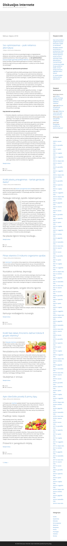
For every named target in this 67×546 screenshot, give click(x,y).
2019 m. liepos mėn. (58, 359)
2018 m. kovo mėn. (58, 416)
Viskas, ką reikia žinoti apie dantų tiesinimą (58, 113)
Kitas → (7, 462)
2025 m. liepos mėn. (58, 161)
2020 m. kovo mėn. (58, 329)
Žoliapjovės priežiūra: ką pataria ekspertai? (58, 126)
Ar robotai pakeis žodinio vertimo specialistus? (58, 77)
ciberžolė (14, 403)
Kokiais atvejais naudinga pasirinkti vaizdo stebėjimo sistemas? (58, 99)
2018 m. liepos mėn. (58, 402)
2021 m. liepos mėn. (58, 271)
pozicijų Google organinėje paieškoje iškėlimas (16, 59)
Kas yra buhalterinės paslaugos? (58, 107)
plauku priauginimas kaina (23, 188)
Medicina (55, 525)
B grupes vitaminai (11, 342)
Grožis (5, 245)
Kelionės (55, 521)
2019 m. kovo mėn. (58, 372)
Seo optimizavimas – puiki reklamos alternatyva (19, 46)
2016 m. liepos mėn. (58, 489)
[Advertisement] (33, 21)
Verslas (5, 169)
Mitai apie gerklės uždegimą (58, 118)
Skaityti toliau (6, 163)
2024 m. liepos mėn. (58, 175)
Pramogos (56, 531)
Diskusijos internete (18, 5)
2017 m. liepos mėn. (58, 446)
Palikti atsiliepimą (8, 170)
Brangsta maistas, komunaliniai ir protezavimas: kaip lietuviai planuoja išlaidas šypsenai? (58, 51)
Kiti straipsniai (57, 523)
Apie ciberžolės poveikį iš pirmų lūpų (20, 396)
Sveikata (6, 322)
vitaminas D (8, 262)
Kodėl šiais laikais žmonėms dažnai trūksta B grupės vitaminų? (23, 334)
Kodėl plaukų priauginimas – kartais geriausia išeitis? (23, 180)
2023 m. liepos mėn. (58, 196)
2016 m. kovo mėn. (58, 503)
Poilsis (55, 529)
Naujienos (56, 527)
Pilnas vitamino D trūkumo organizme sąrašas (24, 255)
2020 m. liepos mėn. (58, 315)
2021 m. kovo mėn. (58, 285)
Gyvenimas (56, 519)
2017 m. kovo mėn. (58, 460)
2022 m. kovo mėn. (58, 246)
